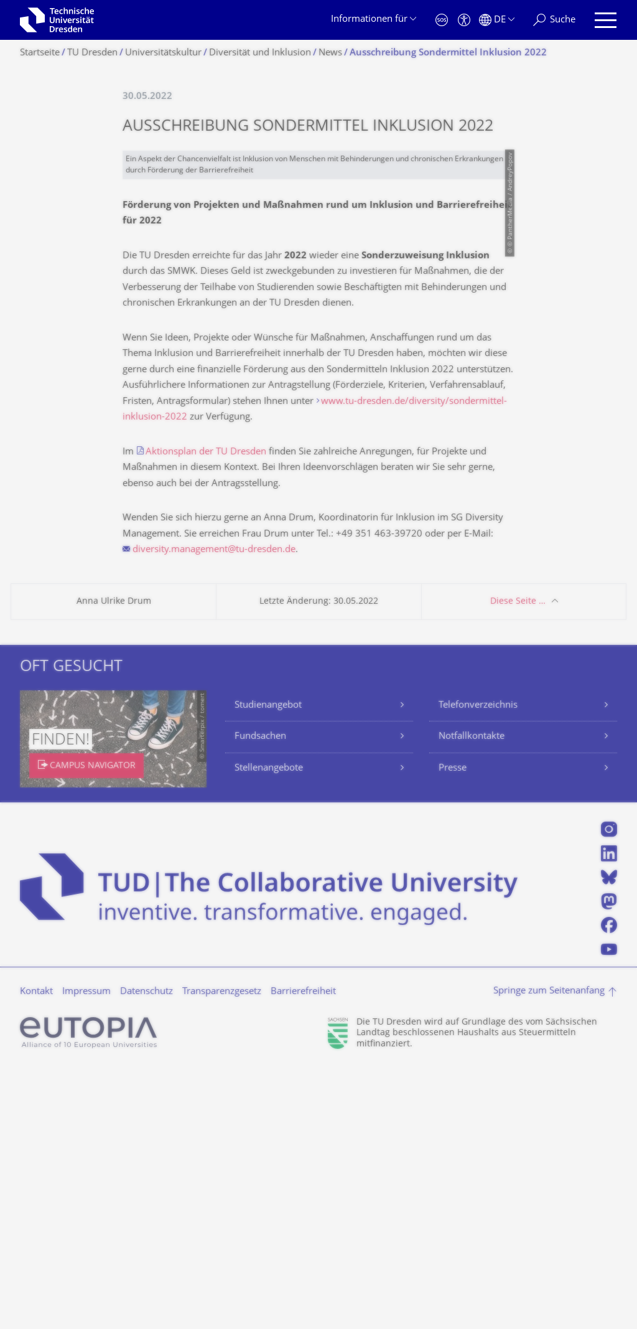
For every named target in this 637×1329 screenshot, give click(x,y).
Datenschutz (146, 1252)
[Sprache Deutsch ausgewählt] (496, 20)
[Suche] (554, 20)
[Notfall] (442, 20)
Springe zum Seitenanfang (549, 1252)
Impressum (86, 1252)
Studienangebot (268, 966)
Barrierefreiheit (303, 1252)
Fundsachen (260, 997)
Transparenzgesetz (221, 1252)
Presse (453, 1029)
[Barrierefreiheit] (464, 20)
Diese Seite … (518, 862)
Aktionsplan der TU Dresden (206, 713)
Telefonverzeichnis (478, 966)
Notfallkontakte (471, 997)
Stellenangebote (269, 1029)
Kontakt (36, 1252)
